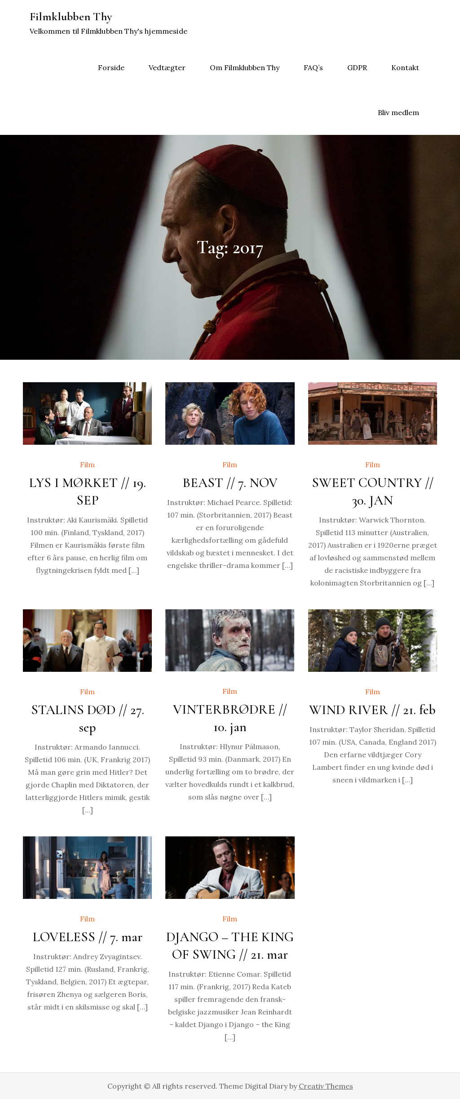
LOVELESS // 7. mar (87, 937)
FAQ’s (313, 67)
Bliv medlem (398, 112)
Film (87, 464)
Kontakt (405, 67)
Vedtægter (167, 67)
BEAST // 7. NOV (230, 482)
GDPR (357, 67)
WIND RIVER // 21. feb (372, 709)
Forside (111, 67)
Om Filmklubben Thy (244, 67)
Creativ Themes (326, 1085)
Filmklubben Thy (71, 16)
